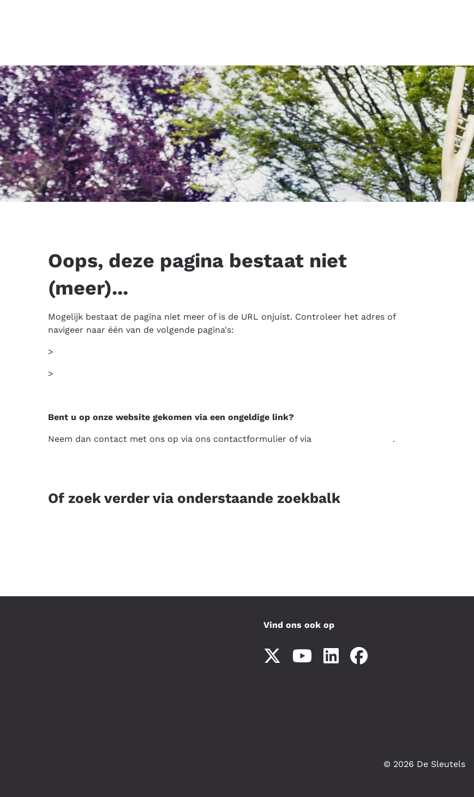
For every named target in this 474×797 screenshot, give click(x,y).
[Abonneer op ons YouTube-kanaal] (302, 656)
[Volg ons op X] (272, 656)
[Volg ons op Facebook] (359, 656)
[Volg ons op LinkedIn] (331, 656)
